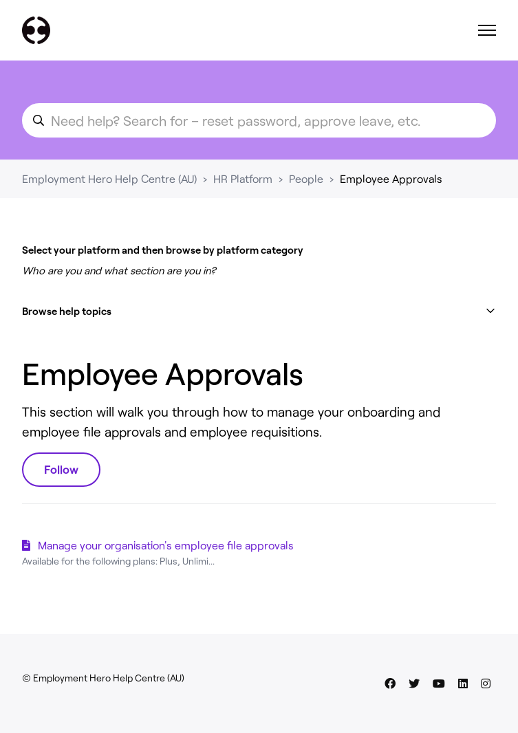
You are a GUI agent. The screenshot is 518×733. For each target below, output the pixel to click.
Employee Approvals (391, 178)
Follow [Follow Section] (61, 469)
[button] (259, 311)
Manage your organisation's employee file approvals (166, 544)
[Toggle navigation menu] (487, 30)
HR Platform (242, 178)
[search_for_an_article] (259, 120)
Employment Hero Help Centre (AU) (109, 178)
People (306, 178)
